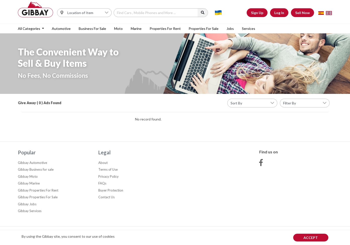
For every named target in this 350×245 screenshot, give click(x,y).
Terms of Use (108, 169)
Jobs (230, 28)
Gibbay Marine (29, 183)
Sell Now (302, 13)
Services (248, 28)
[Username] (88, 12)
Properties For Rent (165, 28)
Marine (136, 28)
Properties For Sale (203, 28)
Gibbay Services (29, 211)
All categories (29, 28)
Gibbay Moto (28, 176)
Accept (310, 237)
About (103, 163)
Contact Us (106, 197)
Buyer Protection (110, 190)
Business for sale (92, 28)
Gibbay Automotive (32, 163)
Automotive (61, 28)
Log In (279, 13)
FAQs (102, 183)
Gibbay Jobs (27, 204)
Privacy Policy (108, 176)
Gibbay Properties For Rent (38, 190)
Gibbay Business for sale (36, 169)
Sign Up (257, 13)
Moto (118, 28)
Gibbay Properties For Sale (38, 197)
